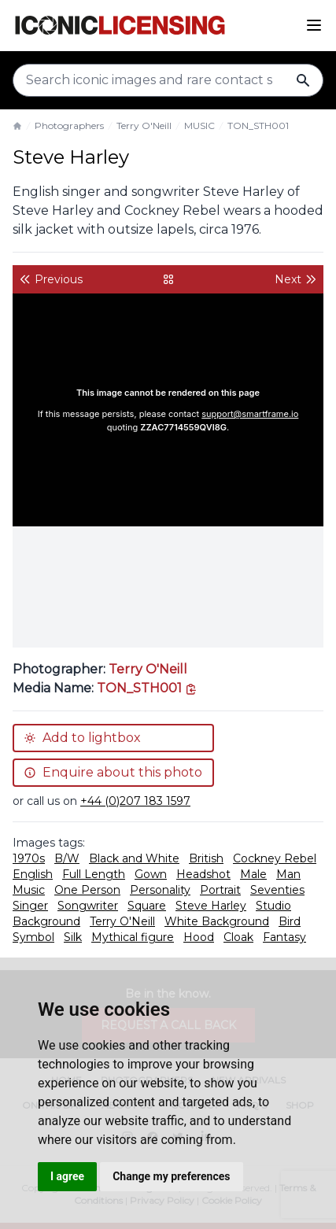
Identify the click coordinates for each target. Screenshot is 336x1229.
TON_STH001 (258, 125)
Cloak (238, 937)
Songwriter (87, 906)
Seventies (277, 890)
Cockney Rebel (274, 858)
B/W (66, 858)
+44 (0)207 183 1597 (135, 801)
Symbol (33, 937)
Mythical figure (132, 937)
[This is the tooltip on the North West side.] (147, 688)
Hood (198, 937)
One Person (87, 890)
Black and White (134, 858)
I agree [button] (67, 1176)
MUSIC (199, 125)
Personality (160, 890)
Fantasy (284, 937)
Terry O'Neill (144, 125)
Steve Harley (210, 906)
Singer (30, 906)
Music (29, 890)
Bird (290, 921)
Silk (73, 937)
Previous (51, 279)
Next (296, 279)
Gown (151, 874)
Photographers (69, 125)
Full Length (93, 874)
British (206, 858)
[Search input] (168, 80)
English (33, 874)
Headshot (203, 874)
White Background (216, 921)
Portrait (220, 890)
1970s (29, 858)
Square (146, 906)
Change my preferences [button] (171, 1176)
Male (253, 874)
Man (288, 874)
